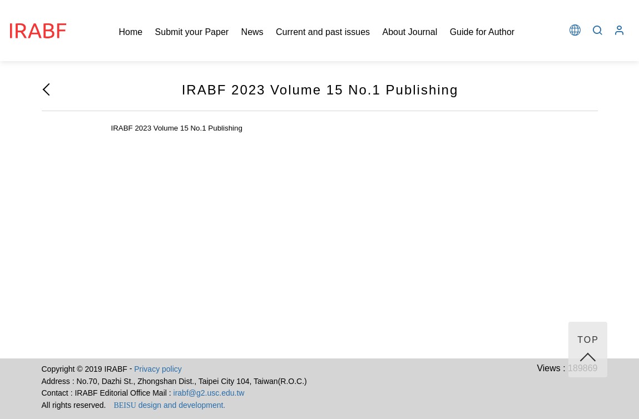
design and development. (169, 405)
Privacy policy (158, 369)
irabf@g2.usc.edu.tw (209, 392)
